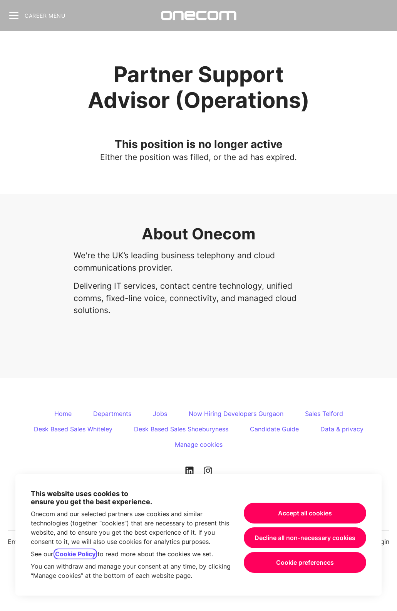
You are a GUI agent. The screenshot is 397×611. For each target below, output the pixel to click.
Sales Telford (324, 413)
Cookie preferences (305, 562)
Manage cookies (199, 444)
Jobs (160, 413)
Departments (112, 413)
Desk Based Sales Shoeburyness (181, 429)
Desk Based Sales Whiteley (73, 429)
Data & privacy (341, 429)
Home (63, 413)
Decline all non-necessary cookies (305, 538)
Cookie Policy (75, 554)
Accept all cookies (305, 513)
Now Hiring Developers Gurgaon (236, 413)
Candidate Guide (274, 429)
